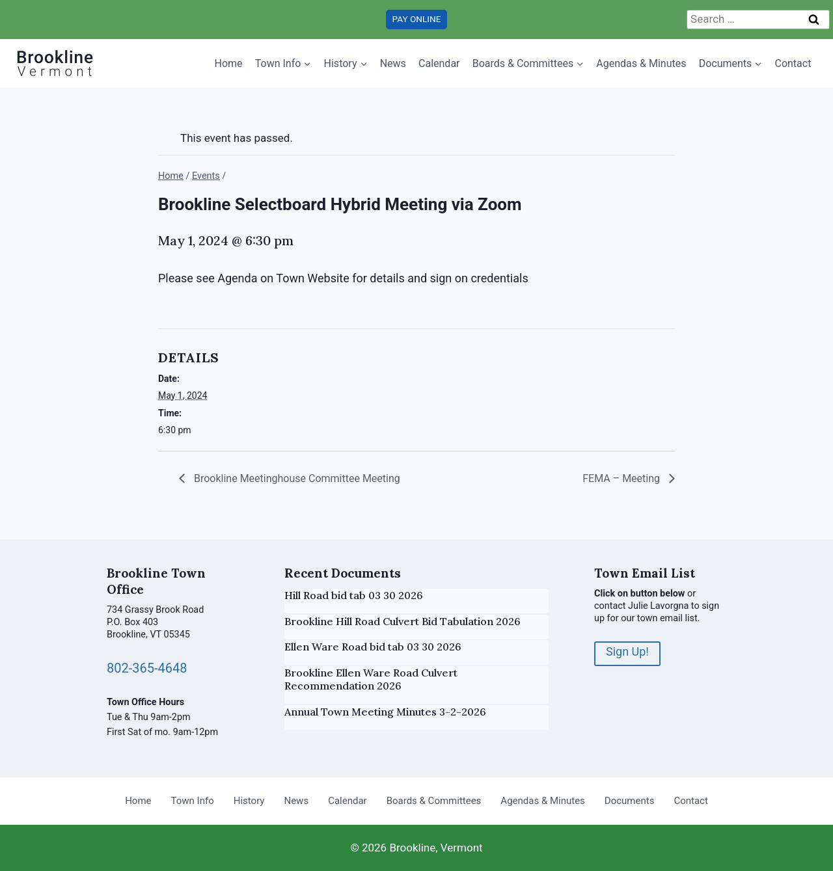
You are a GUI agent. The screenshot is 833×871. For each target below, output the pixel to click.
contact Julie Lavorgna (641, 605)
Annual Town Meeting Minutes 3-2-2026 (385, 711)
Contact (792, 63)
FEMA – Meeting (622, 478)
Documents (630, 801)
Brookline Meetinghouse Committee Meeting (295, 478)
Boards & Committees (434, 801)
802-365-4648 (147, 668)
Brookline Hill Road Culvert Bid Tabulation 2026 (402, 621)
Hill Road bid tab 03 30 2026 (353, 595)
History (249, 801)
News (393, 63)
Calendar (438, 63)
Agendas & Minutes (641, 63)
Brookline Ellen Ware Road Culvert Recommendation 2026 (370, 679)
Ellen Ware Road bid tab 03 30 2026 (372, 646)
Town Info (192, 801)
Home (229, 63)
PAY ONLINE (416, 19)
